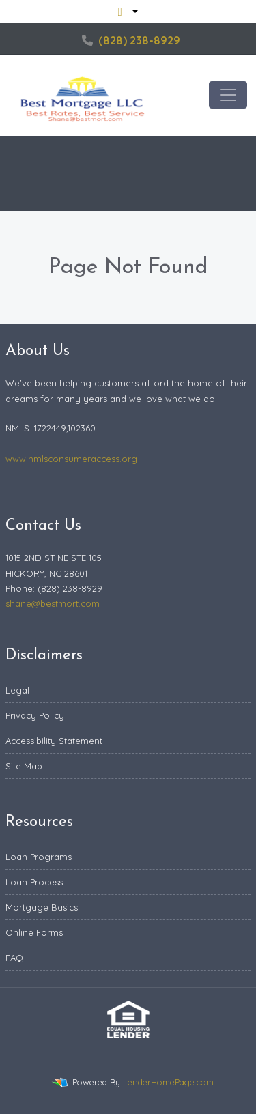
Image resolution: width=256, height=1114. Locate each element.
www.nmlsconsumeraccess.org (71, 458)
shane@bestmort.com (52, 603)
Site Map (23, 765)
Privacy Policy (34, 715)
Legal (17, 690)
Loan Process (34, 881)
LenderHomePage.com (168, 1081)
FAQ (14, 957)
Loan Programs (38, 856)
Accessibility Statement (53, 740)
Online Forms (34, 932)
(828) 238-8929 (131, 40)
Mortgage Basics (41, 907)
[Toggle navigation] (228, 95)
